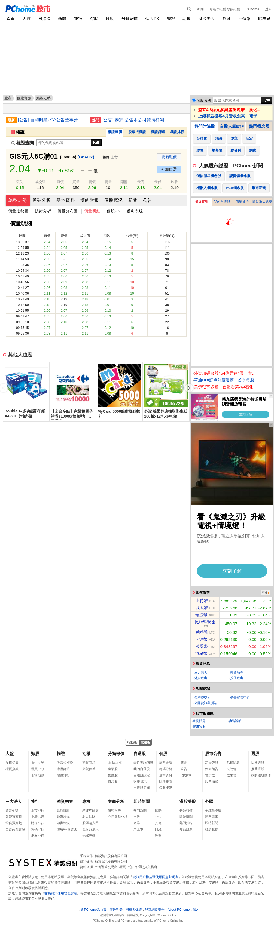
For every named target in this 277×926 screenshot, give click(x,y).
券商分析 (116, 801)
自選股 (44, 18)
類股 (110, 18)
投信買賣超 (13, 823)
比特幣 (244, 18)
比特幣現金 (205, 621)
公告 (147, 200)
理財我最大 (90, 829)
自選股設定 (141, 775)
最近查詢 (201, 202)
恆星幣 (201, 653)
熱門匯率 (211, 817)
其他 (158, 823)
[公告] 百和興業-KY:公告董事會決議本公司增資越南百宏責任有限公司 (52, 120)
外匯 (227, 18)
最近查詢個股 (143, 763)
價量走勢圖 (18, 211)
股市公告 (213, 753)
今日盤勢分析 (117, 817)
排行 (78, 18)
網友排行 (37, 836)
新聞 (200, 9)
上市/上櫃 (115, 763)
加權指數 (12, 763)
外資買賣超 (13, 817)
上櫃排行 (37, 817)
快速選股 (257, 763)
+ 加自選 (169, 169)
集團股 (113, 775)
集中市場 (37, 763)
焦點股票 (186, 829)
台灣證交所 (202, 697)
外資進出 (200, 678)
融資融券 (236, 672)
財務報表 (165, 781)
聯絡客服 (199, 726)
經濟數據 (211, 829)
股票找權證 (137, 132)
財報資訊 (140, 781)
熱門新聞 (140, 810)
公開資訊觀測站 (205, 703)
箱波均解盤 (90, 810)
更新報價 (169, 157)
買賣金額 (12, 810)
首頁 (11, 18)
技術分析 (43, 211)
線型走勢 (17, 200)
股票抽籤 (211, 781)
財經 (158, 829)
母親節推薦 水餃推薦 (225, 9)
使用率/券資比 (67, 829)
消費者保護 (134, 910)
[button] (189, 388)
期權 (186, 18)
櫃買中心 (37, 769)
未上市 (138, 829)
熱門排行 (186, 823)
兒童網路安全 (155, 910)
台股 (136, 817)
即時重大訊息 (262, 202)
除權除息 (233, 763)
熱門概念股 (259, 126)
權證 (171, 18)
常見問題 (199, 721)
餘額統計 (63, 810)
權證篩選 (158, 132)
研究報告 (114, 810)
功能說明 (235, 721)
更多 (265, 592)
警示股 (210, 775)
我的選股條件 (261, 775)
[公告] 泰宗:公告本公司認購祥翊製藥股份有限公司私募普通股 (136, 120)
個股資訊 (24, 98)
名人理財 (88, 817)
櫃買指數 (12, 769)
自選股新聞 (141, 788)
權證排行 (177, 132)
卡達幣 (201, 639)
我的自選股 (222, 202)
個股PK (152, 18)
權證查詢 (22, 142)
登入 (268, 9)
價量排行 (242, 202)
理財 (158, 836)
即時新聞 (141, 801)
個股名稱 (204, 100)
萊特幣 (202, 632)
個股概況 (113, 200)
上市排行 (37, 810)
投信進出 (236, 678)
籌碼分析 (41, 200)
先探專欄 (88, 836)
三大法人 (200, 672)
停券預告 (211, 769)
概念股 (113, 781)
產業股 (113, 769)
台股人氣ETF (232, 126)
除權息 (264, 18)
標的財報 (89, 200)
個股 (163, 753)
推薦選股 (257, 769)
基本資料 (65, 200)
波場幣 (202, 646)
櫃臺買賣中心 (240, 697)
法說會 (231, 769)
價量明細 (92, 211)
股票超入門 (90, 823)
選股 (94, 18)
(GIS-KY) (85, 157)
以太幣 (202, 607)
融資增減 (63, 817)
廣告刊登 (116, 910)
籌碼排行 (37, 829)
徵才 (196, 910)
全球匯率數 (213, 810)
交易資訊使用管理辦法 (60, 893)
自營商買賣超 (15, 829)
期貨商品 (88, 763)
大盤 (26, 18)
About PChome (179, 910)
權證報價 (115, 132)
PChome (252, 9)
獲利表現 (135, 211)
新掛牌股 (211, 763)
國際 (158, 810)
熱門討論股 (204, 126)
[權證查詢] (63, 142)
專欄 (86, 801)
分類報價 (129, 18)
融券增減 (63, 823)
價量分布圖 (67, 211)
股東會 (231, 775)
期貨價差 (88, 769)
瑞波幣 (201, 614)
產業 (136, 823)
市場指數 (37, 775)
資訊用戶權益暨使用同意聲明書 (155, 877)
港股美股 (206, 18)
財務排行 (37, 823)
